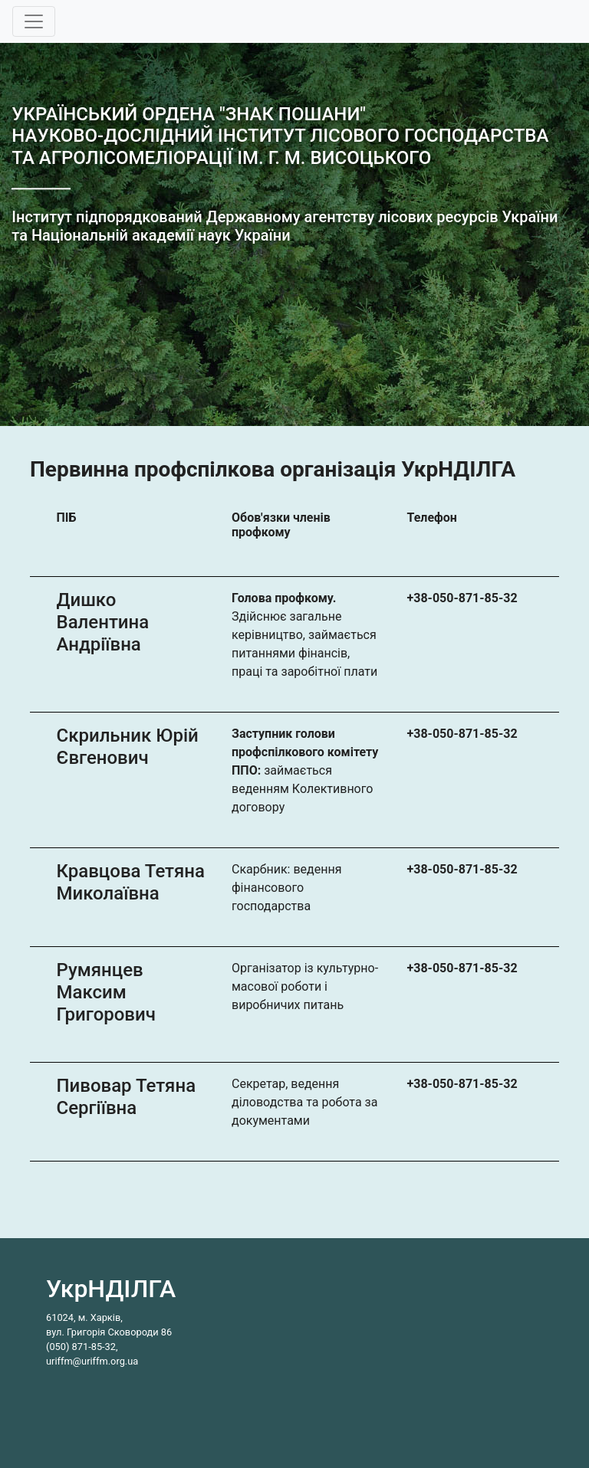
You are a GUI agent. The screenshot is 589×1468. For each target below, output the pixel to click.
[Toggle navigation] (33, 21)
